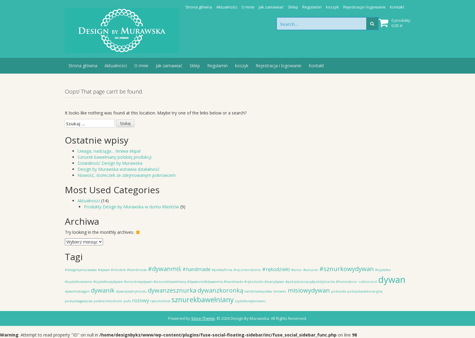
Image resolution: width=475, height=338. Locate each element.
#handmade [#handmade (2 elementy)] (196, 269)
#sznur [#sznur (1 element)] (296, 270)
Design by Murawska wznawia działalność (119, 169)
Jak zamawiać (271, 7)
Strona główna (198, 7)
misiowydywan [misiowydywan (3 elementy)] (309, 290)
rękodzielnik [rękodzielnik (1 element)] (160, 301)
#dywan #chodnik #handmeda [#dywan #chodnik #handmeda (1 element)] (122, 270)
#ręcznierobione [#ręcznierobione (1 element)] (247, 270)
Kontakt (397, 7)
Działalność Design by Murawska (110, 163)
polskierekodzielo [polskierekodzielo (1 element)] (108, 301)
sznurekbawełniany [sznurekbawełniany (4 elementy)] (202, 299)
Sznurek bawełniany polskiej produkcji (114, 157)
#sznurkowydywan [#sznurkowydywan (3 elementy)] (346, 269)
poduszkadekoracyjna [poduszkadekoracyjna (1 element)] (364, 291)
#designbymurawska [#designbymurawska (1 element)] (81, 270)
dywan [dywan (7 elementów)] (391, 279)
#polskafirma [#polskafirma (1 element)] (222, 270)
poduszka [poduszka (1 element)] (338, 291)
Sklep (293, 7)
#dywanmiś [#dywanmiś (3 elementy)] (164, 269)
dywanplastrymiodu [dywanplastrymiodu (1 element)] (131, 291)
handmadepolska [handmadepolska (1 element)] (258, 291)
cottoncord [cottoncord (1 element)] (368, 282)
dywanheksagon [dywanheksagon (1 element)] (77, 291)
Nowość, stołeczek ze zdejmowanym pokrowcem (127, 175)
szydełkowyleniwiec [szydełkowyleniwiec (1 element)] (250, 301)
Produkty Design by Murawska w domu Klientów (131, 207)
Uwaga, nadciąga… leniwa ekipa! (109, 151)
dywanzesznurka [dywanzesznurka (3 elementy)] (172, 290)
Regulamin (312, 7)
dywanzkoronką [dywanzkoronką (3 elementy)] (220, 290)
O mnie (247, 7)
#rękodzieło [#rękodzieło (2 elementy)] (276, 269)
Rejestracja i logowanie (364, 7)
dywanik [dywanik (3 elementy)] (103, 290)
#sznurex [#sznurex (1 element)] (310, 270)
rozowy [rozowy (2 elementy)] (140, 300)
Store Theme (203, 318)
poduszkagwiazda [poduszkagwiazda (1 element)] (78, 301)
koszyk (332, 7)
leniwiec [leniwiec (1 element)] (280, 291)
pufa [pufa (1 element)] (127, 301)
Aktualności (226, 7)
